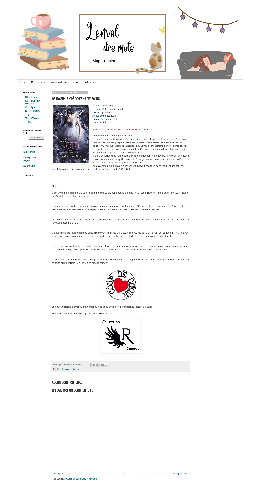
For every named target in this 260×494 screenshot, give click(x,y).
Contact (75, 82)
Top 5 (28, 122)
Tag (27, 114)
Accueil (23, 82)
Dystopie (76, 369)
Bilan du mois (31, 97)
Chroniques (67, 369)
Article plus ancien (180, 473)
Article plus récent (61, 473)
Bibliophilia (29, 152)
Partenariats (90, 82)
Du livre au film (32, 111)
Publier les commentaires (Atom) (81, 479)
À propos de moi (59, 82)
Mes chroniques (39, 82)
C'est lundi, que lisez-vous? (32, 102)
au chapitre (29, 166)
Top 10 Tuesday (33, 118)
